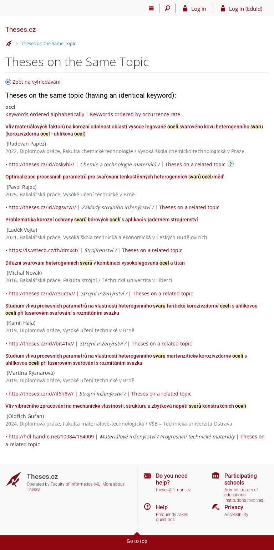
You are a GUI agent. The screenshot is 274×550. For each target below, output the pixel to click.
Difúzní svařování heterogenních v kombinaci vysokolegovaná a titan (95, 263)
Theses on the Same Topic (48, 43)
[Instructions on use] (231, 165)
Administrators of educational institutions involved (243, 495)
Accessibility (236, 514)
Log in (198, 8)
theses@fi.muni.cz (173, 489)
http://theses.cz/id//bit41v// (41, 343)
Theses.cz (20, 29)
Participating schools (240, 479)
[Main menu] (151, 8)
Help (162, 507)
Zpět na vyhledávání (36, 81)
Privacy (233, 507)
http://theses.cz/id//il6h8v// (41, 393)
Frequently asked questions (172, 517)
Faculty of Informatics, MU (76, 484)
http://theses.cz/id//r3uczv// (42, 293)
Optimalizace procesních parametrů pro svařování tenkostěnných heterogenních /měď (114, 177)
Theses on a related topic (195, 164)
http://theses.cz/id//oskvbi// (41, 164)
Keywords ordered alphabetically (44, 114)
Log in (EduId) (245, 8)
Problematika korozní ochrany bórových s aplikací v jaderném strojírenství (101, 219)
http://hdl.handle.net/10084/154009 (51, 436)
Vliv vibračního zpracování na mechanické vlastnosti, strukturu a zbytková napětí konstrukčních (125, 406)
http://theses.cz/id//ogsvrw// (42, 207)
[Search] (167, 8)
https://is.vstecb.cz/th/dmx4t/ (43, 250)
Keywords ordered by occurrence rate (135, 114)
